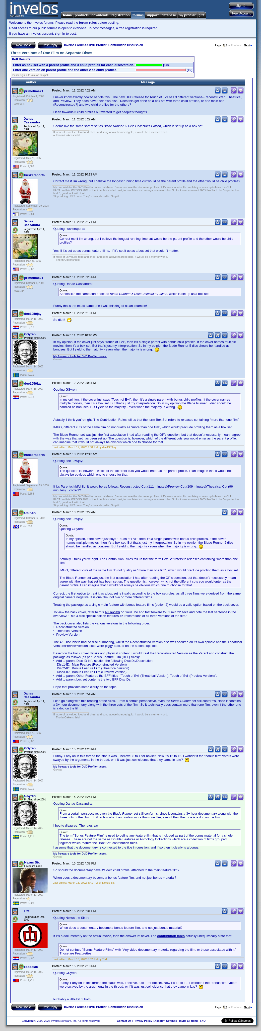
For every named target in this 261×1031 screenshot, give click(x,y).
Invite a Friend (188, 1020)
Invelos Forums (75, 45)
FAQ (203, 1020)
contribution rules (171, 936)
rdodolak (31, 967)
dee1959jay (32, 314)
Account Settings (165, 1020)
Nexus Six (32, 862)
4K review (112, 612)
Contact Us (124, 1020)
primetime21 (33, 91)
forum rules (88, 22)
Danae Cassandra (31, 120)
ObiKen (30, 513)
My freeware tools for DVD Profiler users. (80, 356)
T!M (26, 911)
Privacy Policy (142, 1020)
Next (248, 45)
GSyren (30, 334)
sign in (60, 33)
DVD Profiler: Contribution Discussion (116, 45)
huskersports (34, 175)
